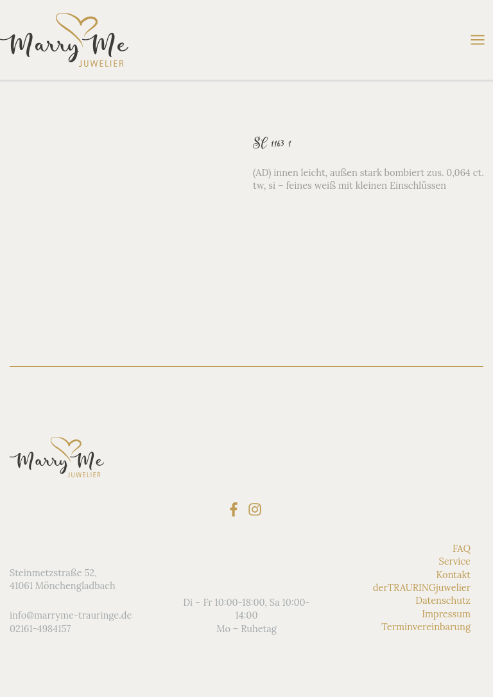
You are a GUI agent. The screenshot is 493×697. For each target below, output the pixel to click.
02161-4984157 (40, 628)
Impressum (446, 614)
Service (454, 561)
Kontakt (453, 575)
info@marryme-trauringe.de (71, 615)
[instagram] (257, 509)
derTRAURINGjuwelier (422, 587)
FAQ (462, 548)
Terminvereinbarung (426, 627)
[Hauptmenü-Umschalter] (477, 39)
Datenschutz (443, 600)
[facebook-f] (236, 509)
